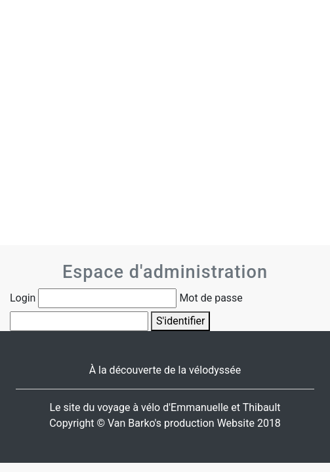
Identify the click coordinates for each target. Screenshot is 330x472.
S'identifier (180, 321)
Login (22, 298)
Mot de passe (210, 298)
